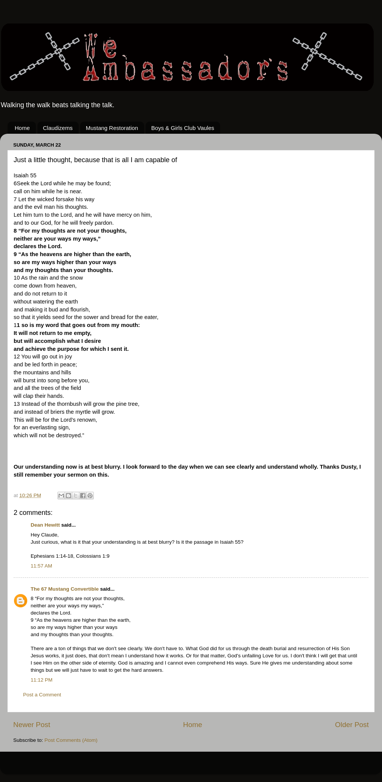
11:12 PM (42, 680)
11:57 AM (41, 566)
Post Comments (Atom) (71, 740)
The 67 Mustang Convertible (65, 589)
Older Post (352, 725)
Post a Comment (42, 695)
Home (22, 128)
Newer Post (31, 725)
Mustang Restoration (112, 128)
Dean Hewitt (45, 525)
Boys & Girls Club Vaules (182, 128)
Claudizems (58, 128)
